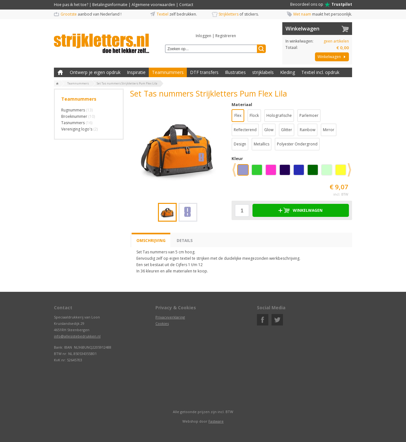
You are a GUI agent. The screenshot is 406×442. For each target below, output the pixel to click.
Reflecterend (245, 129)
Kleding (287, 72)
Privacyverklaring (170, 317)
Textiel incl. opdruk (320, 72)
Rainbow (307, 129)
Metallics (261, 144)
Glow (268, 129)
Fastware (216, 421)
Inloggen (203, 35)
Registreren (225, 35)
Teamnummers (168, 72)
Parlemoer (308, 115)
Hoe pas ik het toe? (71, 4)
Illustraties (235, 72)
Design (240, 144)
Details (185, 240)
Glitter (286, 129)
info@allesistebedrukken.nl (77, 336)
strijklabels (263, 72)
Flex (237, 115)
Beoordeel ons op (321, 4)
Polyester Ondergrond (297, 144)
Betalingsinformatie (110, 4)
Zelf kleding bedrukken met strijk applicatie (60, 72)
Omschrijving (151, 240)
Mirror (328, 129)
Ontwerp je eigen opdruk (95, 72)
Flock (254, 115)
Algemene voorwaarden (153, 4)
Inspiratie (136, 72)
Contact (186, 4)
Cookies (162, 323)
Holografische (279, 115)
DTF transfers (204, 72)
